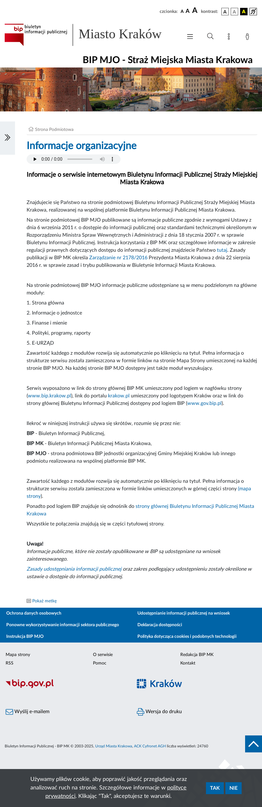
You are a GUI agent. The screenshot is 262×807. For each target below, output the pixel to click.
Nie (233, 788)
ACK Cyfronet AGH (150, 746)
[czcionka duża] (196, 10)
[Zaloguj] (248, 37)
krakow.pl (119, 395)
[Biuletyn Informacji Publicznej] (65, 687)
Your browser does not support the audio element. (74, 159)
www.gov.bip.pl (204, 403)
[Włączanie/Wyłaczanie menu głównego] (190, 37)
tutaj (222, 250)
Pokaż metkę (44, 601)
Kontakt (187, 663)
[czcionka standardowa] (182, 11)
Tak (215, 788)
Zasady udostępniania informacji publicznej (74, 569)
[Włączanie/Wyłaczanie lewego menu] (7, 138)
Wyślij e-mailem (27, 712)
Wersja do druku (159, 712)
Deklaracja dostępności (159, 625)
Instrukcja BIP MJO (25, 636)
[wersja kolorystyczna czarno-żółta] (244, 12)
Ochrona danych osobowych (33, 613)
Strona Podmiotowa (54, 129)
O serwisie (103, 655)
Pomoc (99, 663)
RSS (9, 663)
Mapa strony (18, 655)
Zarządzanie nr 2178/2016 (118, 257)
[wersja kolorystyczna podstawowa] (225, 12)
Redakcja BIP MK (196, 655)
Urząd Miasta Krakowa (113, 746)
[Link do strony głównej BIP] (90, 35)
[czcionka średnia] (187, 11)
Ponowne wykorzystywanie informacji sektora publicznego (62, 625)
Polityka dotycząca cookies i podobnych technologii (187, 636)
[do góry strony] (253, 743)
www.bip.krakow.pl (49, 395)
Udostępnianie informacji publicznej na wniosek (183, 613)
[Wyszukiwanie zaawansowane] (210, 36)
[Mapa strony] (230, 37)
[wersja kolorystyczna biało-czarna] (234, 12)
